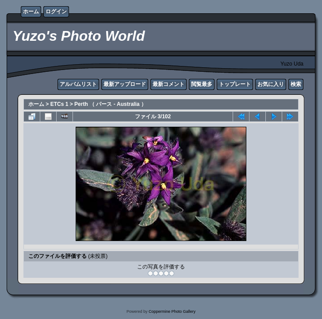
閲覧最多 (201, 84)
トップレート (235, 84)
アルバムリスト (78, 84)
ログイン (56, 11)
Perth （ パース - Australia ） (110, 104)
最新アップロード (125, 84)
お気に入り (270, 84)
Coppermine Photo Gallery (172, 311)
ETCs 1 (59, 104)
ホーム (31, 11)
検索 (296, 84)
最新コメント (168, 84)
